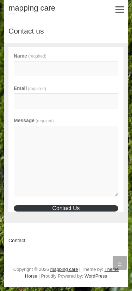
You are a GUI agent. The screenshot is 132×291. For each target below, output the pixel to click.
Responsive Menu (119, 9)
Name (30, 56)
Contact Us (66, 208)
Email (30, 88)
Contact (16, 240)
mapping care (31, 8)
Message (34, 120)
